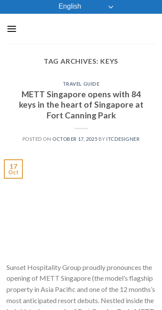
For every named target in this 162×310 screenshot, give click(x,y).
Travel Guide (81, 84)
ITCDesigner (123, 139)
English (63, 7)
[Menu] (11, 28)
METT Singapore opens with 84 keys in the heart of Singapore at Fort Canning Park (81, 105)
